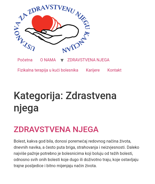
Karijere (93, 70)
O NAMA (48, 59)
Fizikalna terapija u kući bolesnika (48, 70)
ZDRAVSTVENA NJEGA (88, 59)
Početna (25, 59)
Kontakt (115, 70)
